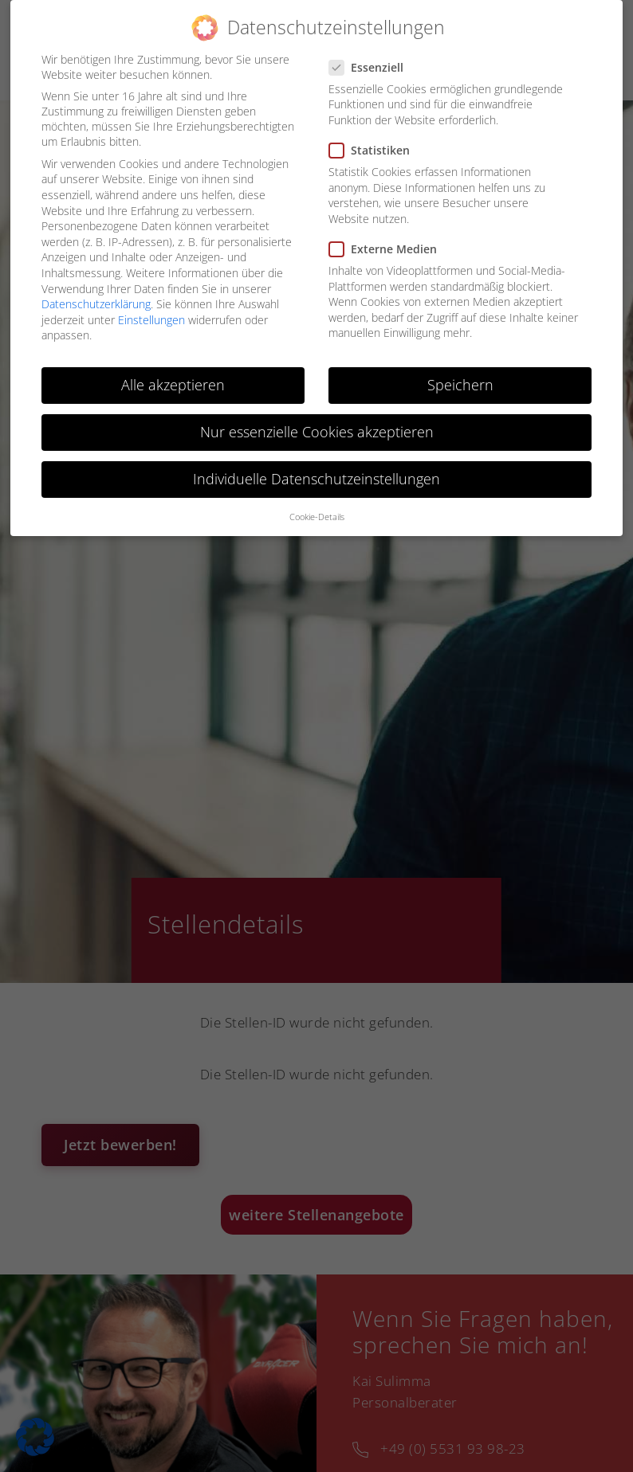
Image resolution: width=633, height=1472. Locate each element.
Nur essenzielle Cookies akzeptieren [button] (317, 431)
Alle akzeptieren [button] (173, 384)
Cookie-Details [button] (316, 517)
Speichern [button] (460, 384)
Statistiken (374, 150)
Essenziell (371, 67)
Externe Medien (387, 248)
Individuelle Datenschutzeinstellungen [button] (316, 478)
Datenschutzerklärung (96, 303)
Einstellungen (151, 319)
